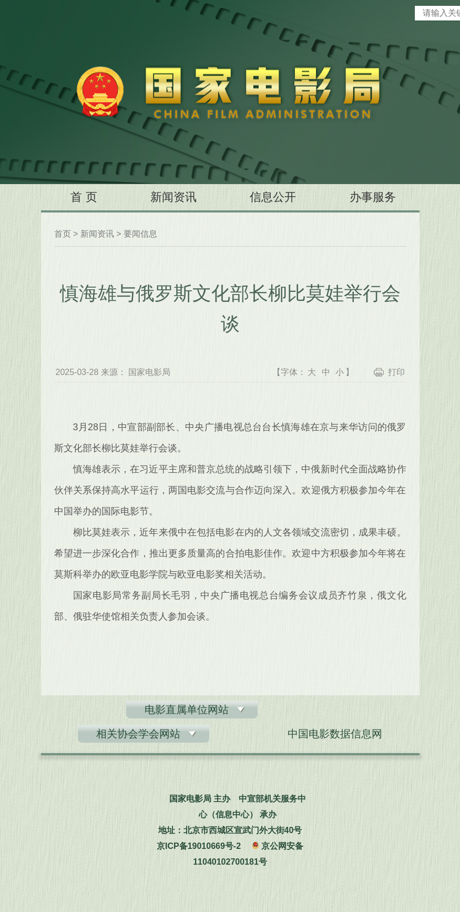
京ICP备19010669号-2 (199, 846)
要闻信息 (140, 233)
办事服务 (373, 197)
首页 (62, 233)
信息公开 (273, 197)
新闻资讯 (173, 197)
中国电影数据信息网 (335, 733)
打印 (396, 372)
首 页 (83, 197)
